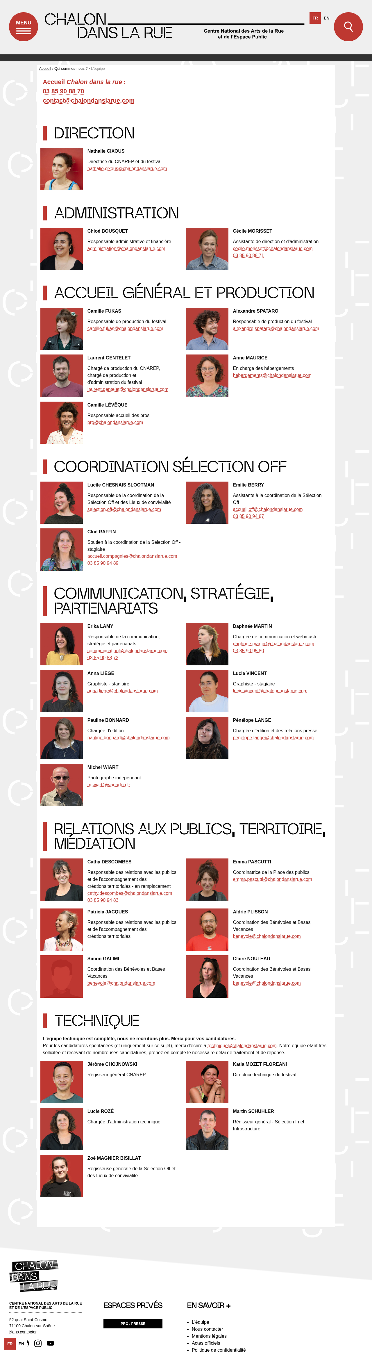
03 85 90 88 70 (63, 91)
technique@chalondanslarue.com (242, 1045)
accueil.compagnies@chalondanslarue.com (132, 556)
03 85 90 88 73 (103, 657)
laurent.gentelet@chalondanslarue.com (128, 389)
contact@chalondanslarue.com (89, 100)
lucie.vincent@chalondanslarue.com (270, 690)
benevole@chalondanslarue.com (267, 936)
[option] (326, 18)
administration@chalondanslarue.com (126, 248)
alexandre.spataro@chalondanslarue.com (276, 328)
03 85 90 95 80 (248, 650)
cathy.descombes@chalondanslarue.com (129, 893)
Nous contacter (23, 1332)
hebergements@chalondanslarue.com (272, 375)
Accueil (45, 68)
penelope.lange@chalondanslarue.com (273, 737)
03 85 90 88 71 (248, 255)
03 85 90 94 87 (248, 516)
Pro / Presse (133, 1324)
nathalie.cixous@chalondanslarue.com (127, 168)
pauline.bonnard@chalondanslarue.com (128, 737)
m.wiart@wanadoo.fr (108, 784)
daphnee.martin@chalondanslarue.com (273, 643)
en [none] (326, 18)
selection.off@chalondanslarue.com (124, 509)
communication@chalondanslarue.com (127, 650)
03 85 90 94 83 (103, 900)
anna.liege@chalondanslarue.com (122, 690)
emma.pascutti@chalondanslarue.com (272, 879)
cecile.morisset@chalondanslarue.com (273, 248)
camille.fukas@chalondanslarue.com (125, 328)
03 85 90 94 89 (103, 563)
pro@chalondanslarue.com (115, 422)
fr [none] (315, 18)
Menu (23, 31)
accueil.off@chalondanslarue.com (268, 509)
